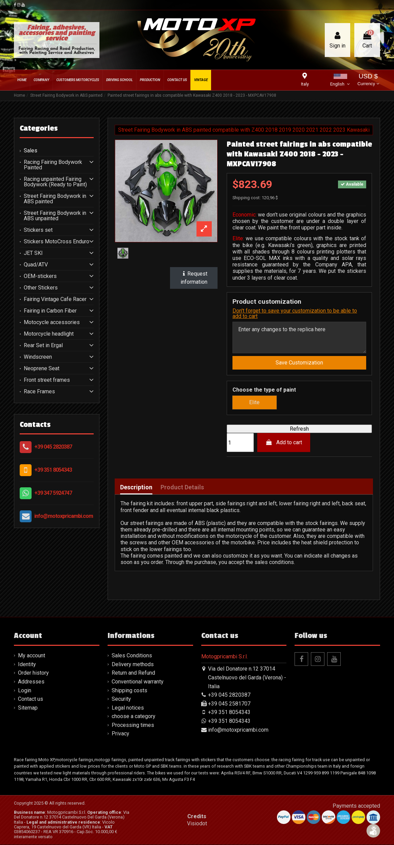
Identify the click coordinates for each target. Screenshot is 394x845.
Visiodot (197, 824)
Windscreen (38, 357)
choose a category (133, 716)
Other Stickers (41, 287)
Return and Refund (133, 673)
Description (136, 487)
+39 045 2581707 (229, 703)
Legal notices (128, 708)
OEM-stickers (40, 276)
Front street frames (47, 380)
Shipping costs (129, 690)
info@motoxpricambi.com (63, 516)
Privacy (120, 734)
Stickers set (38, 230)
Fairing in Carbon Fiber (50, 311)
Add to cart (283, 442)
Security (121, 699)
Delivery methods (133, 664)
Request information (193, 277)
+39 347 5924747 (53, 493)
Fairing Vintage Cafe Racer (55, 299)
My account (31, 656)
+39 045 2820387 (53, 447)
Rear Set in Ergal (43, 345)
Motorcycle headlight (49, 334)
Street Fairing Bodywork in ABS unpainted (55, 215)
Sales (30, 150)
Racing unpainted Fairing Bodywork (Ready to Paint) (55, 181)
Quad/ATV (36, 264)
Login (24, 690)
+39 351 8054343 (53, 470)
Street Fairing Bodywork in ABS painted (55, 198)
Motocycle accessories (52, 322)
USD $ (368, 80)
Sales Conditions (132, 656)
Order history (33, 673)
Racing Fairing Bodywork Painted (53, 164)
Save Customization (299, 362)
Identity (27, 664)
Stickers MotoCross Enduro (56, 241)
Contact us (30, 699)
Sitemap (28, 708)
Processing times (133, 725)
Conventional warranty (138, 681)
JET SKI (33, 253)
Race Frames (39, 391)
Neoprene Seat (41, 368)
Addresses (31, 681)
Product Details (182, 487)
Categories (39, 128)
